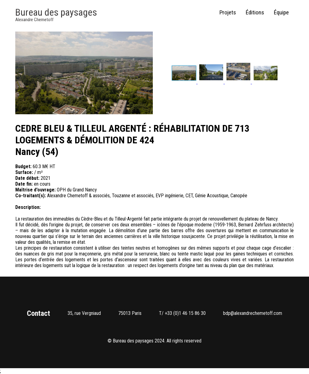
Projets (227, 12)
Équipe (281, 12)
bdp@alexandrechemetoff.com (252, 313)
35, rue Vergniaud (84, 313)
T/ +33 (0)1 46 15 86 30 (182, 313)
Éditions (255, 12)
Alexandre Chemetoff (34, 19)
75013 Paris (130, 313)
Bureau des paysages (56, 12)
